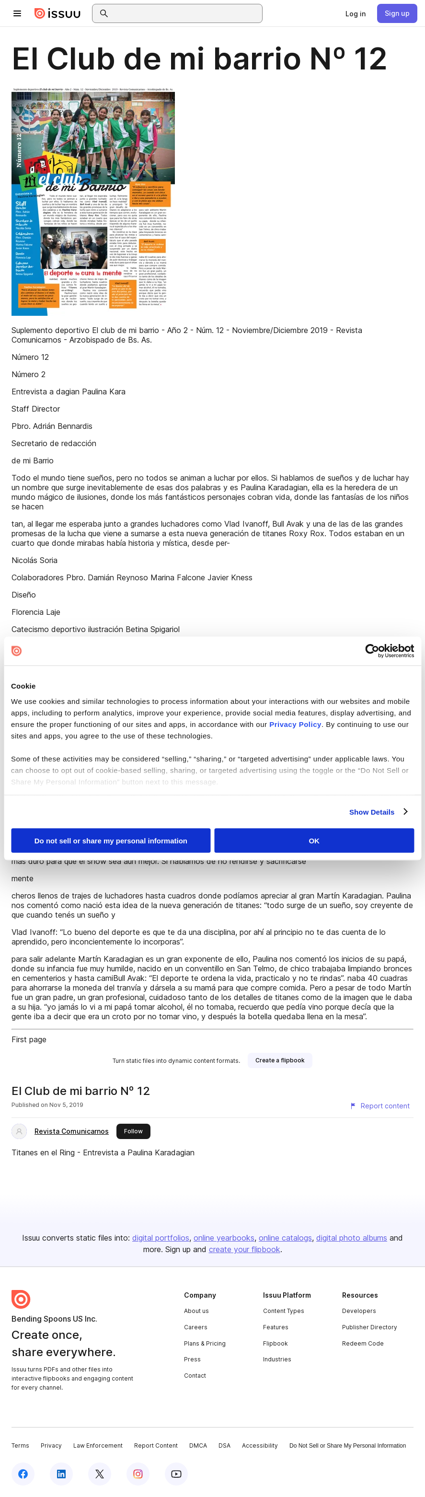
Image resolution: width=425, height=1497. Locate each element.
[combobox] (186, 13)
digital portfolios (160, 1238)
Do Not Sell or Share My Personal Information (347, 1445)
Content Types (283, 1310)
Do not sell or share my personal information (110, 841)
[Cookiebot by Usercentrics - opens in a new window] (372, 651)
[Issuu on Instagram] (137, 1473)
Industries (277, 1359)
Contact (195, 1375)
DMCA (198, 1445)
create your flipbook (244, 1249)
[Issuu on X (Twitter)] (99, 1473)
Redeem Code (363, 1343)
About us (196, 1310)
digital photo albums (351, 1238)
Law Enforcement (98, 1445)
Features (275, 1327)
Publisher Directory (369, 1327)
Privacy (51, 1445)
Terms (20, 1445)
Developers (359, 1310)
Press (192, 1359)
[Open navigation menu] (17, 13)
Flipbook (275, 1343)
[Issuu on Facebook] (22, 1473)
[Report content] (379, 1106)
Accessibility (260, 1445)
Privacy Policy (295, 724)
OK (314, 841)
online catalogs (285, 1238)
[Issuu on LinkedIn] (61, 1473)
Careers (195, 1327)
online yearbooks (224, 1238)
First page (28, 1039)
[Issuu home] (57, 13)
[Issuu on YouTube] (176, 1473)
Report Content (156, 1445)
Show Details (372, 811)
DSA (224, 1445)
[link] (355, 13)
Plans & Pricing (205, 1343)
